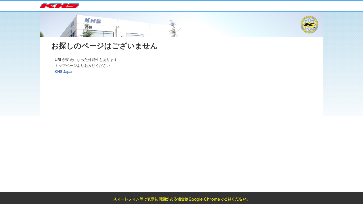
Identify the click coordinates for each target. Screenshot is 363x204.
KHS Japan (62, 6)
